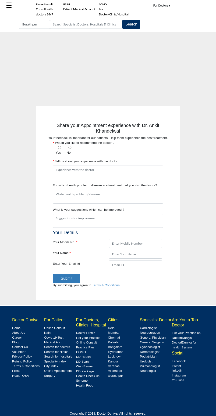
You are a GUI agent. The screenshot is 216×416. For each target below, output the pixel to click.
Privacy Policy (22, 356)
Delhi (111, 328)
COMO (81, 352)
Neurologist (148, 371)
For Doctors (162, 5)
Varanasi (114, 366)
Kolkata (113, 342)
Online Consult (54, 328)
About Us (18, 332)
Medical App (52, 342)
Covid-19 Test (54, 337)
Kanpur (113, 361)
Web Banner (85, 366)
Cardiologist (148, 328)
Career (17, 337)
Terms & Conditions (106, 285)
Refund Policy (22, 361)
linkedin (177, 370)
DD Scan (82, 361)
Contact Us (20, 347)
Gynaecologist (150, 347)
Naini (47, 332)
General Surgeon (152, 342)
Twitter (176, 366)
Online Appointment (58, 371)
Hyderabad (116, 352)
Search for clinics (56, 352)
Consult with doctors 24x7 (44, 9)
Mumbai (113, 332)
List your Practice (88, 338)
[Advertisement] (108, 65)
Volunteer (18, 352)
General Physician (153, 337)
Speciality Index (55, 361)
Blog (15, 342)
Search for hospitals (58, 356)
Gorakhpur (115, 375)
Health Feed (84, 385)
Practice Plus (85, 347)
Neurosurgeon (150, 332)
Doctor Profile (85, 333)
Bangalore (115, 347)
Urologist (146, 361)
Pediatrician (148, 356)
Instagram (179, 375)
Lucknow (114, 356)
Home (16, 328)
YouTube (178, 380)
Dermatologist (149, 352)
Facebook (179, 361)
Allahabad (115, 371)
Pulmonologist (150, 366)
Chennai (114, 337)
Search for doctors (57, 347)
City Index (51, 366)
